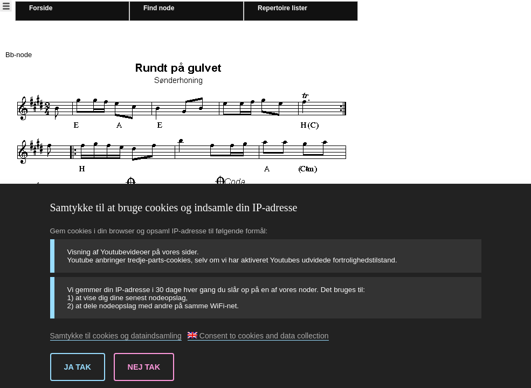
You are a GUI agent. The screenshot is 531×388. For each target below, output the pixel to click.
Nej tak (144, 367)
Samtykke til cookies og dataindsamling (116, 335)
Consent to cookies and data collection (258, 335)
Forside (40, 8)
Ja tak (77, 367)
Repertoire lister (282, 8)
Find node (158, 8)
